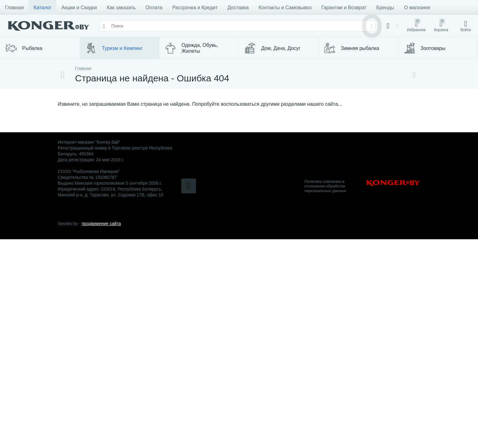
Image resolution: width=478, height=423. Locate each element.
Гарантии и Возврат (343, 7)
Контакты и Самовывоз (285, 7)
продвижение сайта (101, 223)
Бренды (385, 7)
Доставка (238, 7)
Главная (14, 7)
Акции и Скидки (79, 7)
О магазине (420, 7)
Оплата (153, 7)
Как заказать (121, 7)
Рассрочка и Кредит (195, 7)
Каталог (42, 7)
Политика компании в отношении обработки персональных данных (325, 186)
